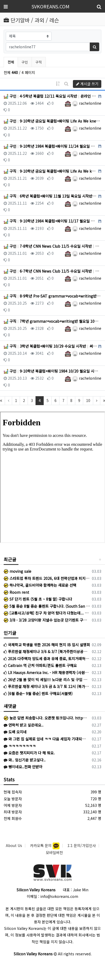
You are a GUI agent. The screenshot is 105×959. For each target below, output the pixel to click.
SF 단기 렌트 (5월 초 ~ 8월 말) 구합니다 (38, 599)
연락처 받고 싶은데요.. (23, 725)
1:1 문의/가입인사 (81, 845)
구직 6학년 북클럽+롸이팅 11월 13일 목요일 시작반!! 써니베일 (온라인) (50, 196)
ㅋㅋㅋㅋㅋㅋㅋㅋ (20, 746)
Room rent (16, 592)
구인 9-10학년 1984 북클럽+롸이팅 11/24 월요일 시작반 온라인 (50, 146)
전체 (11, 62)
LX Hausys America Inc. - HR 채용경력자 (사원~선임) (47, 672)
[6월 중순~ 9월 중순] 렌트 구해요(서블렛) (38, 693)
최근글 (10, 559)
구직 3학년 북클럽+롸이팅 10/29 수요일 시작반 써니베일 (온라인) (50, 346)
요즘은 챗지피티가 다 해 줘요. (29, 752)
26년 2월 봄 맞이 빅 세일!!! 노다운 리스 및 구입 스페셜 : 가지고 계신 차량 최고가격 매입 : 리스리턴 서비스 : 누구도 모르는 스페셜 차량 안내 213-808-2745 (47, 679)
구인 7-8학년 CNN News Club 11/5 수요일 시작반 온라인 (52, 246)
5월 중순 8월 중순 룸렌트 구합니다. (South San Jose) (47, 606)
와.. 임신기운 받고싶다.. (25, 759)
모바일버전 (54, 852)
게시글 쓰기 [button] (87, 83)
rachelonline (86, 103)
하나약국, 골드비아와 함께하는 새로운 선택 (40, 585)
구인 (25, 62)
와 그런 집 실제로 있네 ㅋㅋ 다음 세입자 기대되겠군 (46, 738)
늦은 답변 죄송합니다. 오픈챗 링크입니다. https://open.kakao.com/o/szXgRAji (46, 717)
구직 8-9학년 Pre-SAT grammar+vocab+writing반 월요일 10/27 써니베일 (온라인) (52, 296)
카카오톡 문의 (41, 845)
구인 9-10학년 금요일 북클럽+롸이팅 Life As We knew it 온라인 (52, 121)
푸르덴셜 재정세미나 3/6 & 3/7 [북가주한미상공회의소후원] (47, 651)
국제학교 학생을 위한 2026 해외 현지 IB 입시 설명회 (47, 644)
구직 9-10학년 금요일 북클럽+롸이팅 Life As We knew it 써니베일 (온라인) (50, 171)
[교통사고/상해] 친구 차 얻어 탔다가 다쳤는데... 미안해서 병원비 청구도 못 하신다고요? (47, 613)
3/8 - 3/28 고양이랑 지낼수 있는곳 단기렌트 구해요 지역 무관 (47, 620)
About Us (14, 845)
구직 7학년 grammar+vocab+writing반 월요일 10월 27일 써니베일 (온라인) (52, 321)
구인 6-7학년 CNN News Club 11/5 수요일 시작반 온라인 (52, 271)
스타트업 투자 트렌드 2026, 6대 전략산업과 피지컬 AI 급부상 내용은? (47, 578)
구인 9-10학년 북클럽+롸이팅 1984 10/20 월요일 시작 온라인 (52, 371)
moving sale (17, 571)
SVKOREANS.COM (50, 6)
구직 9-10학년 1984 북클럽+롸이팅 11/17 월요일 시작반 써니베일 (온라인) (50, 221)
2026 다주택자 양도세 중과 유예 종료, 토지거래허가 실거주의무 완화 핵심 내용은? (47, 658)
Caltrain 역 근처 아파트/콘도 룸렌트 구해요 (40, 665)
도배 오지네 (15, 731)
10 (88, 400)
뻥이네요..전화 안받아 (23, 766)
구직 (39, 62)
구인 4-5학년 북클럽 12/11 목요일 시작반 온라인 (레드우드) (50, 96)
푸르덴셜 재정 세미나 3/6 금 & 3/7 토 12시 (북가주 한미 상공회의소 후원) (47, 686)
